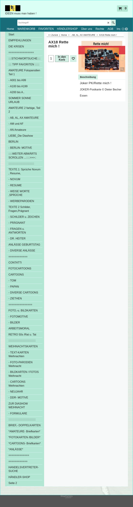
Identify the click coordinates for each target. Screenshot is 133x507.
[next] (126, 28)
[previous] (123, 28)
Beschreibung (88, 77)
